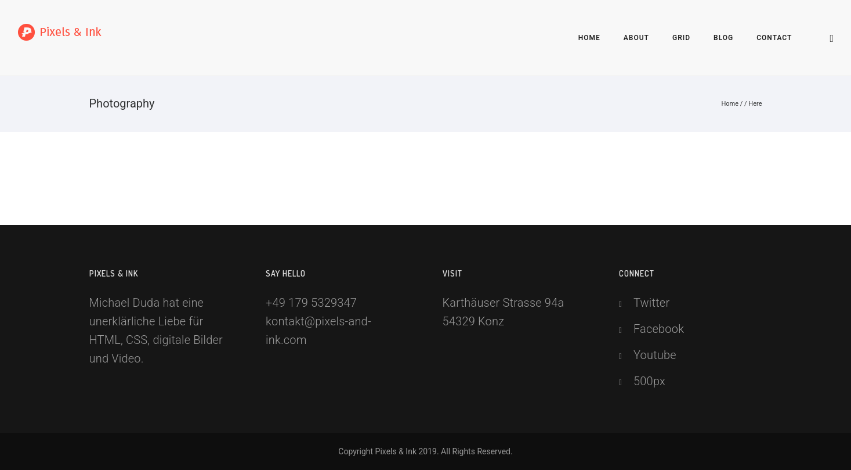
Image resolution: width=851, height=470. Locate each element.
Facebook (658, 329)
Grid (681, 38)
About (636, 38)
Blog (723, 38)
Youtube (654, 355)
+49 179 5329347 (311, 303)
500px (649, 381)
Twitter (651, 303)
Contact (774, 38)
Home (589, 38)
